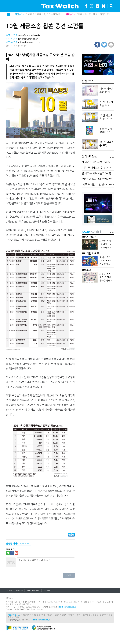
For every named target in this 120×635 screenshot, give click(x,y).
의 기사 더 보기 (18, 543)
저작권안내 (47, 590)
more (111, 157)
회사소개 (9, 590)
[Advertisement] (98, 309)
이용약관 (19, 590)
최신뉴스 (19, 14)
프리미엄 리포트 (90, 253)
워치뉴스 (70, 14)
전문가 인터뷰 (89, 237)
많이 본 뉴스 (90, 156)
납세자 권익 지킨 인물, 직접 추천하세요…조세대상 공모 (50, 14)
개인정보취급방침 (33, 590)
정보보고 (86, 270)
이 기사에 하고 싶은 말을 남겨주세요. (46, 565)
